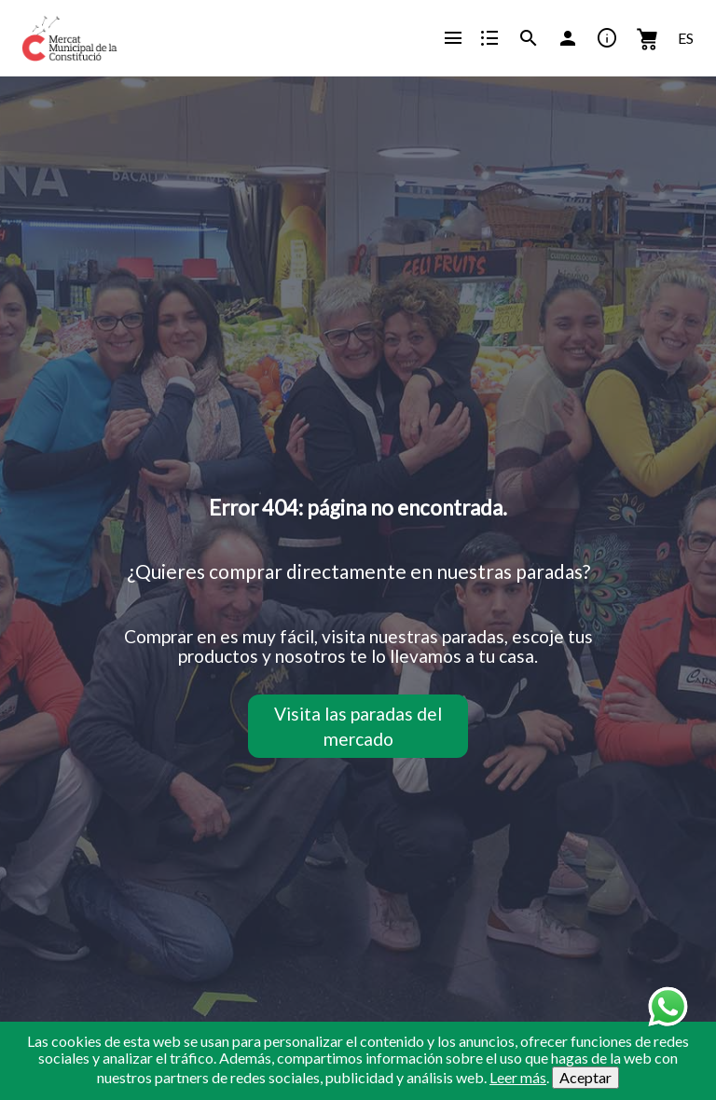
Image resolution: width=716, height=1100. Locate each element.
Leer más (517, 1077)
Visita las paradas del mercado (358, 726)
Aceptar (585, 1077)
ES (686, 38)
